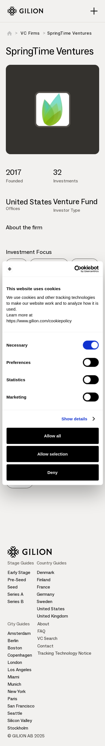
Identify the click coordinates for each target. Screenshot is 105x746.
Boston (15, 647)
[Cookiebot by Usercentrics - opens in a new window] (75, 269)
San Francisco (21, 706)
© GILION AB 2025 (26, 735)
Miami (13, 677)
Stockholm (18, 728)
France (43, 587)
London (15, 662)
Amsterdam (19, 633)
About (43, 623)
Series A (15, 594)
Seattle (15, 713)
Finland (43, 579)
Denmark (45, 572)
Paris (12, 698)
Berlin (13, 640)
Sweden (44, 601)
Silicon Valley (20, 720)
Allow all (52, 435)
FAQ (41, 631)
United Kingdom (52, 616)
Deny (52, 472)
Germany (45, 594)
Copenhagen (20, 655)
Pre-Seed (17, 579)
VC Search (47, 638)
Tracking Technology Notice (64, 653)
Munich (14, 684)
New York (17, 691)
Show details (74, 418)
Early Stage (19, 572)
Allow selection (52, 454)
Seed (13, 587)
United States (51, 608)
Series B (16, 601)
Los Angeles (19, 669)
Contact (45, 646)
